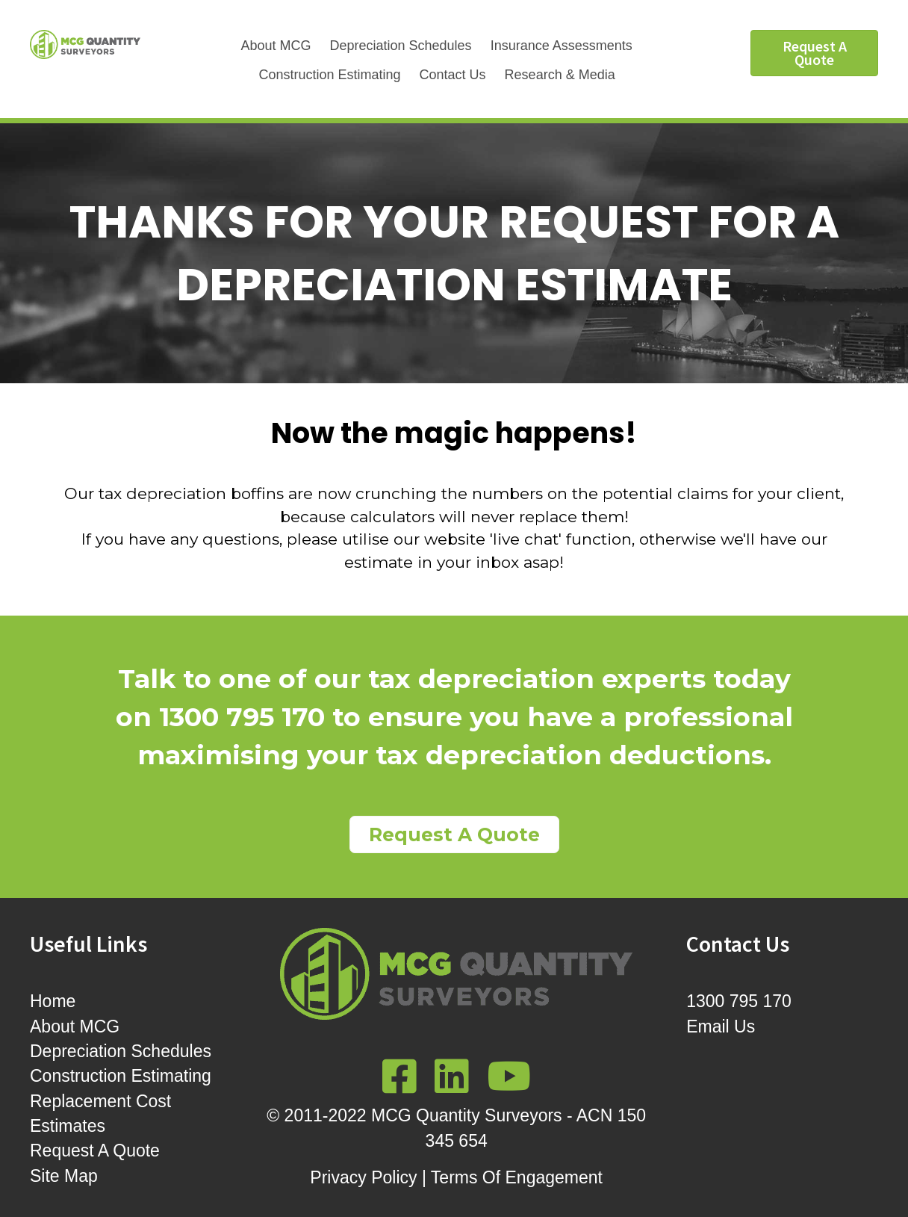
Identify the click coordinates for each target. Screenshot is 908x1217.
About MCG (275, 45)
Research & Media (560, 74)
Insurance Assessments (561, 45)
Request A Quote (95, 1150)
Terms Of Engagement (517, 1177)
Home (52, 1001)
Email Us (720, 1026)
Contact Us (453, 74)
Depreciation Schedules (401, 45)
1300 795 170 (739, 1001)
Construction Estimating (329, 74)
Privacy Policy (363, 1177)
